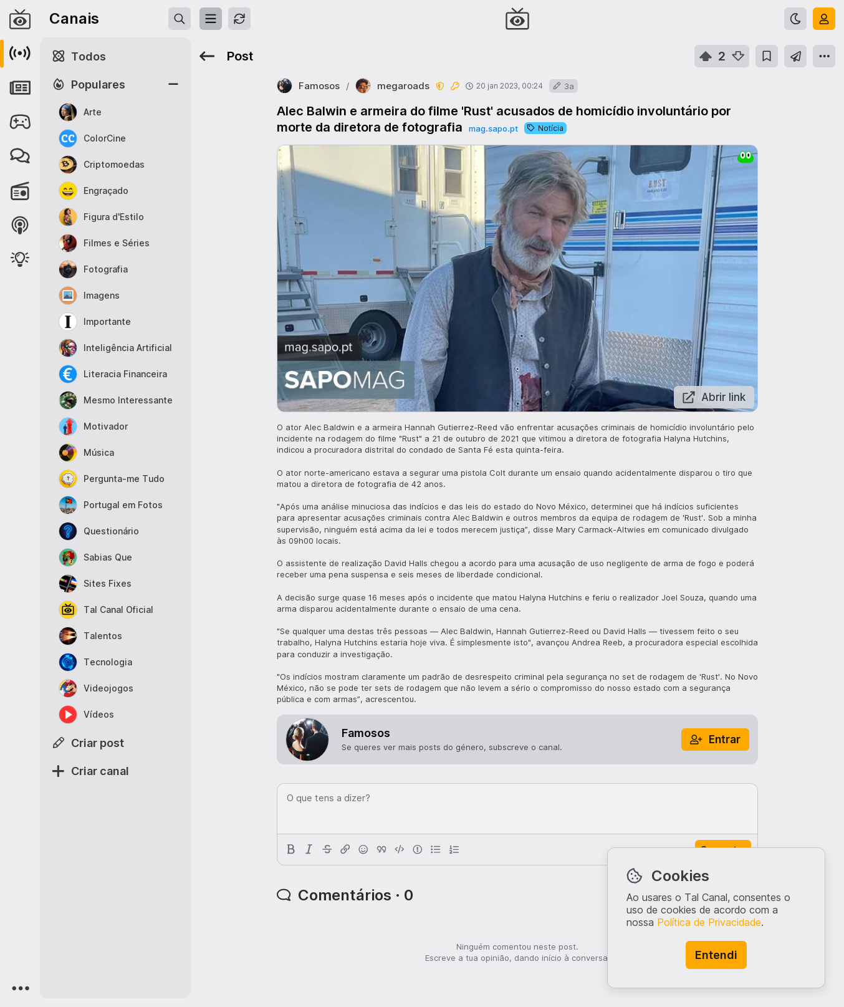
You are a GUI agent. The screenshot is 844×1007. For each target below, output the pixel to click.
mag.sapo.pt (493, 128)
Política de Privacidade (709, 922)
